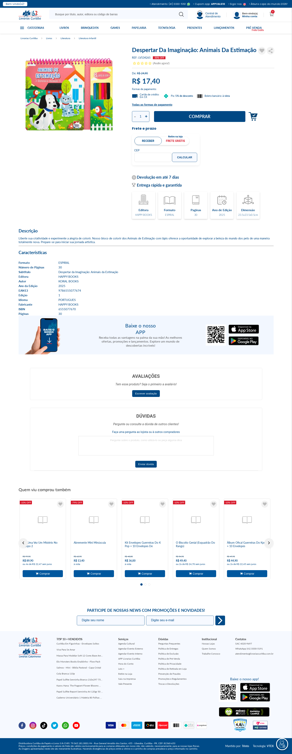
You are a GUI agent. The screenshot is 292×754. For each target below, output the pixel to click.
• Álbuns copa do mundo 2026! (268, 4)
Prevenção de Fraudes (169, 673)
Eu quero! (220, 620)
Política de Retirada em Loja (172, 668)
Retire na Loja (125, 673)
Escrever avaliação (146, 393)
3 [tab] (149, 584)
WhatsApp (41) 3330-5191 (249, 648)
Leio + (121, 668)
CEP (137, 150)
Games (115, 27)
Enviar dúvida (146, 464)
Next (269, 543)
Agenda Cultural (126, 643)
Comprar (199, 116)
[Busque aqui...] (113, 14)
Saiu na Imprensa (127, 678)
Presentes (194, 27)
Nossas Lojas (208, 643)
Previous (23, 543)
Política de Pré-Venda (169, 658)
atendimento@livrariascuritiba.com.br (254, 653)
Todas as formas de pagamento (152, 104)
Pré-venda (254, 27)
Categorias (35, 27)
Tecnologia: (263, 746)
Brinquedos (90, 27)
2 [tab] (145, 584)
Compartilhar (270, 51)
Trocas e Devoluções (168, 683)
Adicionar (252, 116)
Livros (64, 27)
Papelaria (139, 27)
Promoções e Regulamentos (172, 678)
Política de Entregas (168, 648)
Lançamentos (224, 27)
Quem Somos (209, 648)
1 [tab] (141, 584)
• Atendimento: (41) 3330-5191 (170, 4)
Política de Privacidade (169, 663)
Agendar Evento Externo (130, 648)
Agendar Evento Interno (130, 653)
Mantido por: (237, 746)
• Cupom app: (209, 4)
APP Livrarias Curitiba (129, 658)
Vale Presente (125, 683)
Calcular (184, 157)
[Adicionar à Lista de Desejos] (262, 51)
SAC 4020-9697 (243, 643)
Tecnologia (166, 27)
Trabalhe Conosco (211, 653)
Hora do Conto (126, 663)
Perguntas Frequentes (169, 643)
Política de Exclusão (168, 653)
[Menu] (245, 14)
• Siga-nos (237, 4)
